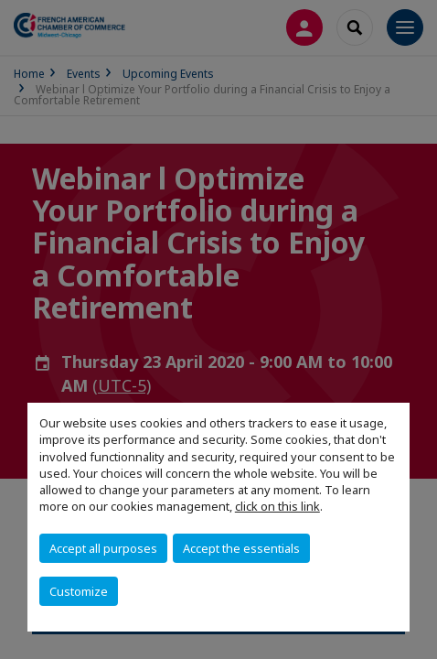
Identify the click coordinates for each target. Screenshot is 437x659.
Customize (78, 591)
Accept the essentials (241, 548)
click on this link (277, 506)
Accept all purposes (103, 548)
